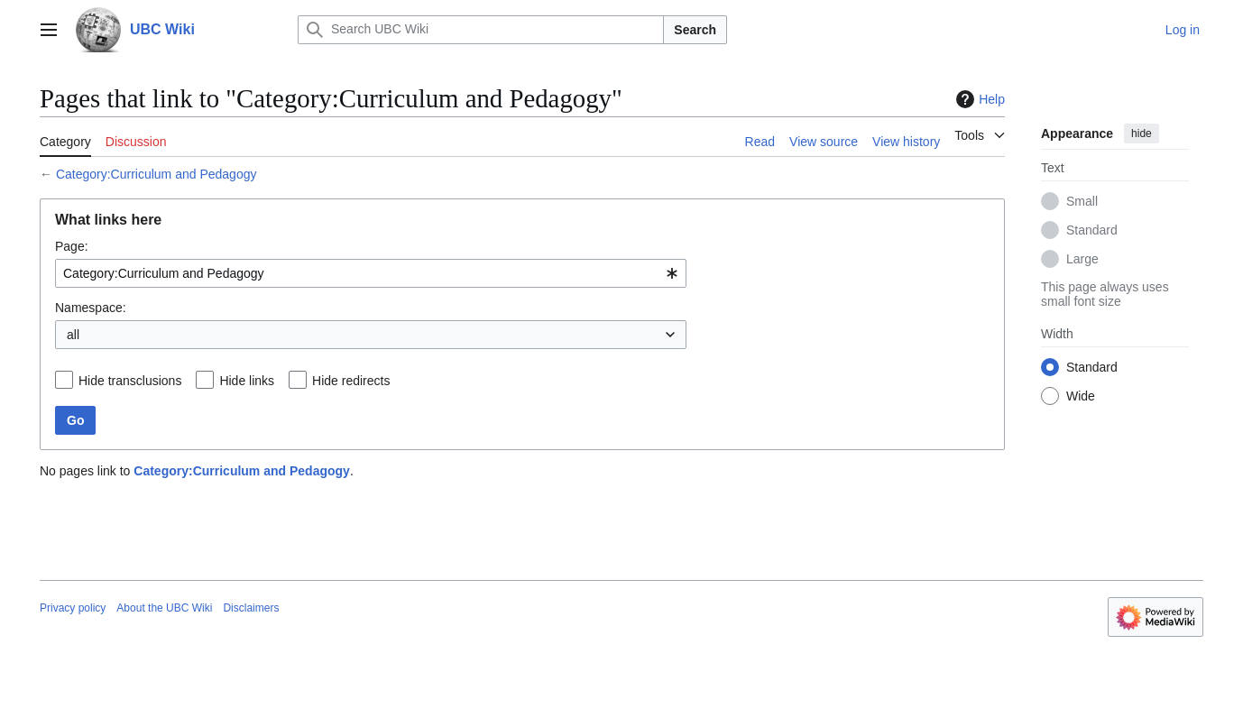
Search (695, 30)
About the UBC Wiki (164, 608)
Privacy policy (73, 608)
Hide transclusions (129, 380)
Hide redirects (351, 380)
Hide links (246, 380)
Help (978, 99)
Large (1082, 259)
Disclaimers (251, 608)
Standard (1092, 230)
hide (1141, 133)
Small (1082, 201)
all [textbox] (73, 334)
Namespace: (90, 307)
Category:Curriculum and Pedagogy (156, 174)
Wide (1080, 396)
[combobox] (370, 273)
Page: (71, 246)
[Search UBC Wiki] (481, 29)
